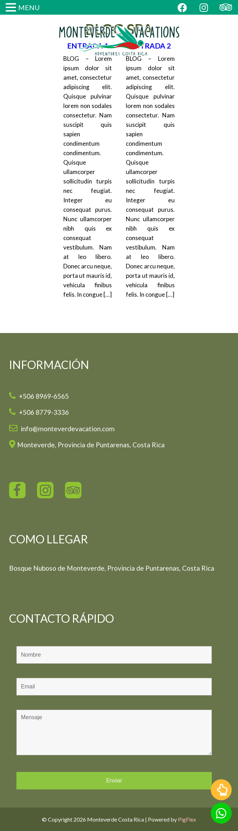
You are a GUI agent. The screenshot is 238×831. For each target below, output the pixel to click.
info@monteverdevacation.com (67, 429)
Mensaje (114, 732)
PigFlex (187, 819)
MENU (29, 7)
